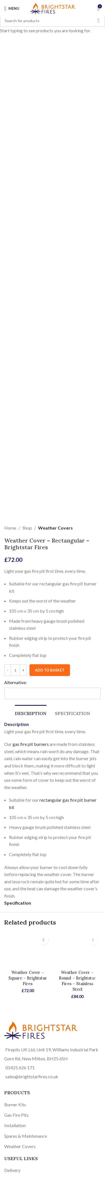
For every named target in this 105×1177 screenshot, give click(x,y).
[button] (43, 940)
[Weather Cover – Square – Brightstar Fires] (27, 950)
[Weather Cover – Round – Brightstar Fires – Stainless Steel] (77, 950)
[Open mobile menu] (11, 8)
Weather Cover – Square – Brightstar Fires (27, 978)
